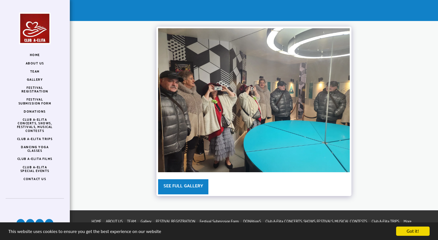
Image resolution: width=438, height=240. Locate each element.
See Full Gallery (183, 186)
